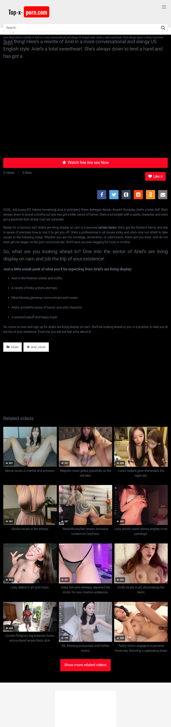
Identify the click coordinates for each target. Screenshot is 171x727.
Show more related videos (85, 664)
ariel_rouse (36, 347)
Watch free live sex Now (85, 162)
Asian (13, 347)
